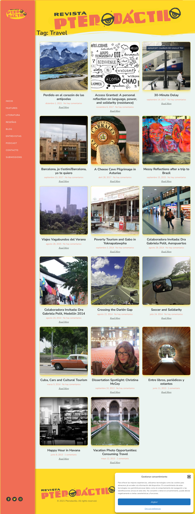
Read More (64, 107)
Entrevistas (12, 136)
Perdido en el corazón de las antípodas (63, 97)
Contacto (12, 150)
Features (11, 108)
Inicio (9, 101)
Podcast (11, 143)
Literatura (12, 115)
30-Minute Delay (166, 95)
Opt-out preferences (153, 508)
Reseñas (11, 122)
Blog (9, 129)
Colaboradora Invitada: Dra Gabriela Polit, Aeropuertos (166, 241)
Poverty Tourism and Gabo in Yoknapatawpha (115, 241)
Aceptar (154, 501)
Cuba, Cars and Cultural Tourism (63, 380)
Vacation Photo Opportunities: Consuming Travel (115, 452)
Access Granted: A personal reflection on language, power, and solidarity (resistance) (115, 99)
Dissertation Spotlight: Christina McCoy (115, 382)
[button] (189, 476)
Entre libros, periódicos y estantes (166, 382)
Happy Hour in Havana (63, 450)
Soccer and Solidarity (166, 310)
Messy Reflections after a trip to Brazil (166, 171)
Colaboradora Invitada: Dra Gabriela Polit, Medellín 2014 (63, 312)
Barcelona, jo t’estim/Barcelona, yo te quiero (63, 171)
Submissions (12, 157)
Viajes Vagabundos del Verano (64, 239)
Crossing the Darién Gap (115, 310)
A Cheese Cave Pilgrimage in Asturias (115, 171)
